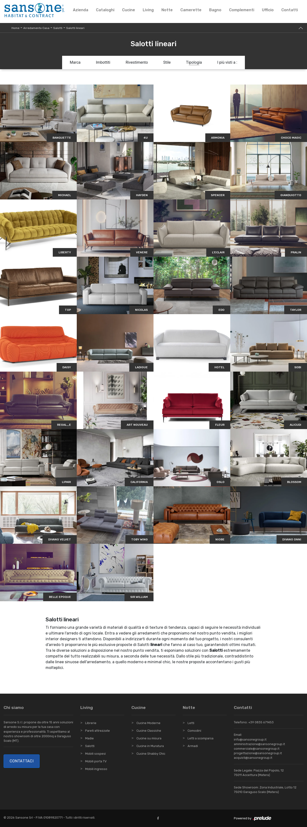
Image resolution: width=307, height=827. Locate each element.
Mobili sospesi (95, 753)
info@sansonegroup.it (250, 739)
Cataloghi (105, 10)
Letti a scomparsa (200, 738)
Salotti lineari (75, 28)
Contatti (289, 10)
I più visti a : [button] (227, 62)
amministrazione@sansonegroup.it (259, 744)
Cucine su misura (148, 738)
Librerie (90, 723)
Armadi (193, 746)
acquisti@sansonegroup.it (253, 757)
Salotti (57, 28)
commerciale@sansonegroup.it (256, 748)
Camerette (190, 10)
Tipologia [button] (194, 62)
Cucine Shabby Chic (150, 753)
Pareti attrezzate (97, 730)
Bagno (215, 10)
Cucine (128, 10)
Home (15, 28)
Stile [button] (167, 62)
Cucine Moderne (148, 723)
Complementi (241, 10)
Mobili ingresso (96, 769)
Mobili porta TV (95, 761)
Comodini (194, 730)
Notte (167, 10)
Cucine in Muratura (150, 746)
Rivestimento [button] (137, 62)
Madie (89, 738)
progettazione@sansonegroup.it (258, 753)
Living (148, 10)
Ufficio (268, 10)
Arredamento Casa (36, 28)
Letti (191, 723)
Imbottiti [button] (103, 62)
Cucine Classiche (148, 730)
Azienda (80, 10)
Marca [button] (75, 62)
